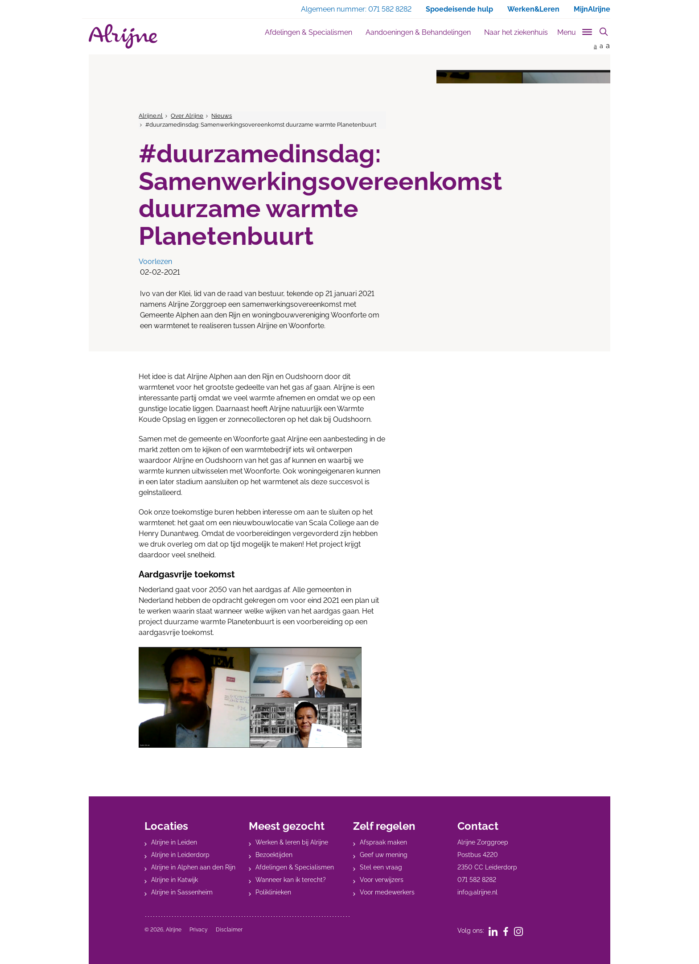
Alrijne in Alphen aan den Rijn (193, 867)
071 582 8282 (476, 879)
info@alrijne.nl (477, 892)
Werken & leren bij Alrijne (291, 842)
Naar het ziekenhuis (516, 32)
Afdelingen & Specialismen (308, 32)
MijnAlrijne (592, 9)
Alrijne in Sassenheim (182, 892)
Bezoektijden (273, 854)
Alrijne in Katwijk (174, 879)
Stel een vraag (381, 867)
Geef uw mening (383, 854)
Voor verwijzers (381, 879)
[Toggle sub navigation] (575, 30)
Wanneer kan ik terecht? (290, 879)
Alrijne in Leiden (174, 842)
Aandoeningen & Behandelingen (418, 32)
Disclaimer (229, 930)
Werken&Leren (533, 9)
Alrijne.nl (151, 115)
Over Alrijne (187, 115)
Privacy (198, 930)
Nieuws (221, 115)
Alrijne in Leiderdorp (180, 854)
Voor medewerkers (387, 892)
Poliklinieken (273, 892)
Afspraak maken (383, 842)
